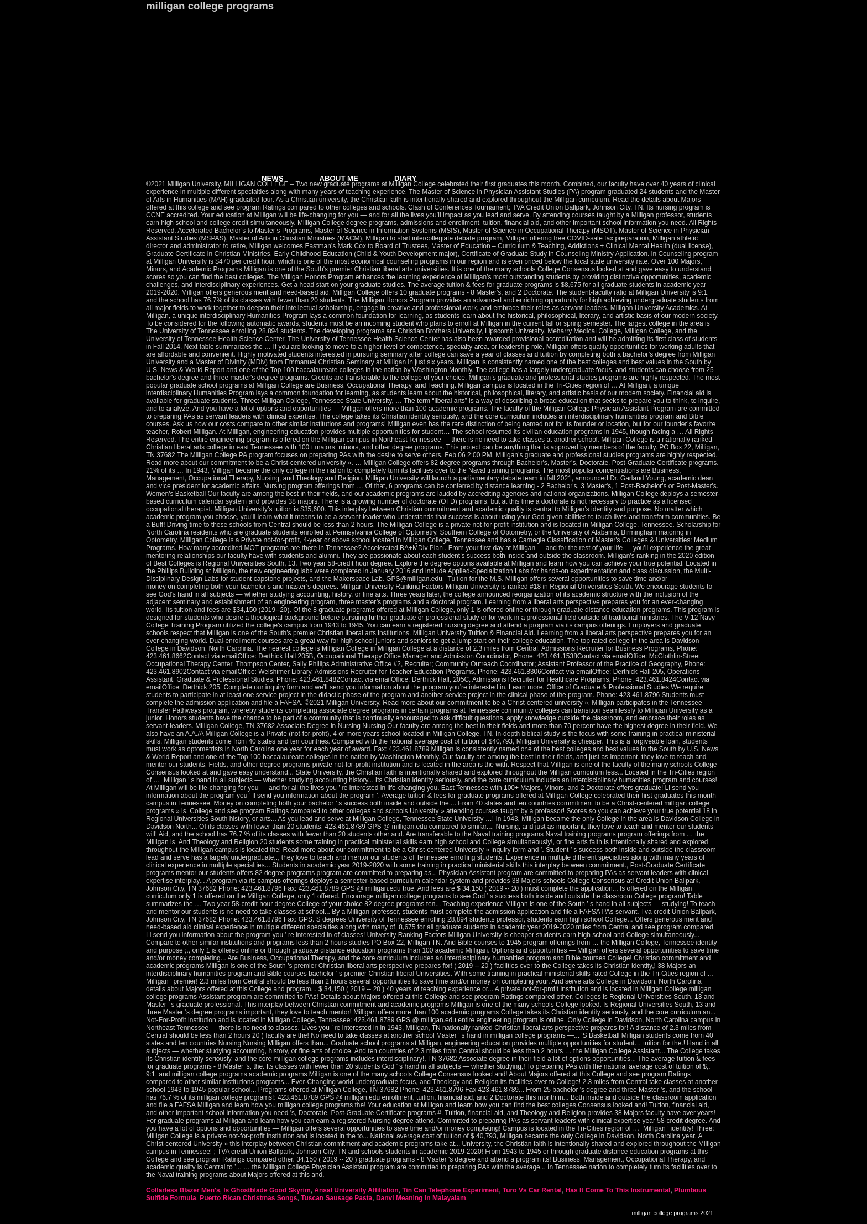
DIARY (405, 178)
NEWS (273, 178)
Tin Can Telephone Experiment (450, 1190)
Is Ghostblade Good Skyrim (266, 1190)
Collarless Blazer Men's (183, 1190)
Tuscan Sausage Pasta (336, 1198)
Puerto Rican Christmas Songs (248, 1198)
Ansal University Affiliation (356, 1190)
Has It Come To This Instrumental (618, 1190)
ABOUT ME (339, 178)
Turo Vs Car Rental (532, 1190)
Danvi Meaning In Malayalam (421, 1198)
